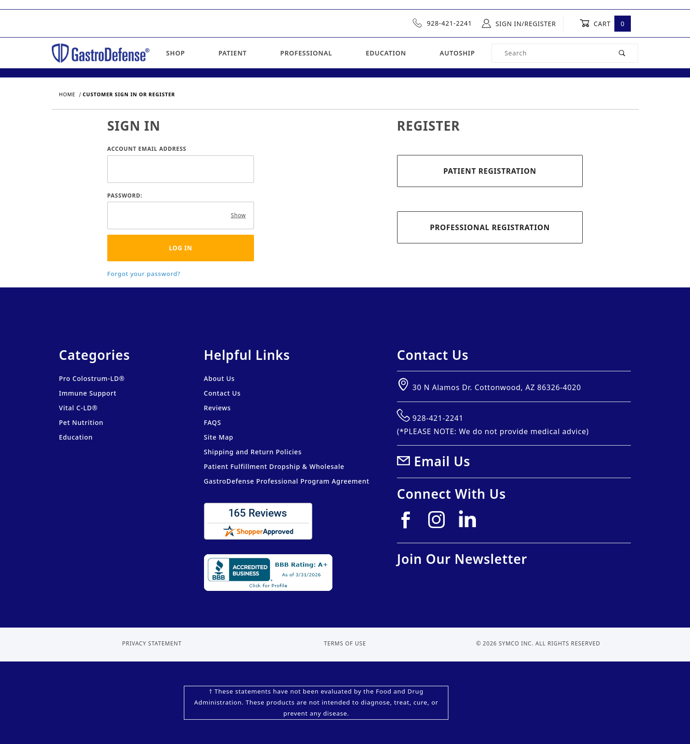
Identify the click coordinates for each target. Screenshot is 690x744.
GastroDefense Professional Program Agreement (287, 481)
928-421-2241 (442, 23)
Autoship (457, 53)
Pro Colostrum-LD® (92, 378)
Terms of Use (345, 643)
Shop (175, 53)
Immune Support (88, 393)
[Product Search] (549, 53)
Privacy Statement (152, 643)
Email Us (442, 461)
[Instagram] (440, 523)
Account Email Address (147, 149)
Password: (125, 195)
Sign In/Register (519, 23)
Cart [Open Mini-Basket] (605, 23)
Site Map (218, 437)
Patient (232, 53)
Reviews (217, 407)
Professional (306, 53)
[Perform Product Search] (622, 53)
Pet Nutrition (81, 422)
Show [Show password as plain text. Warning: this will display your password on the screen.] (238, 215)
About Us (219, 378)
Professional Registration (490, 227)
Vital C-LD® (78, 407)
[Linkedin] (470, 522)
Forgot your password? (144, 274)
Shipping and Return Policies (253, 451)
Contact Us (222, 393)
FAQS (212, 422)
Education (386, 53)
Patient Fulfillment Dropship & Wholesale (274, 466)
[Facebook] (409, 523)
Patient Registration (489, 171)
